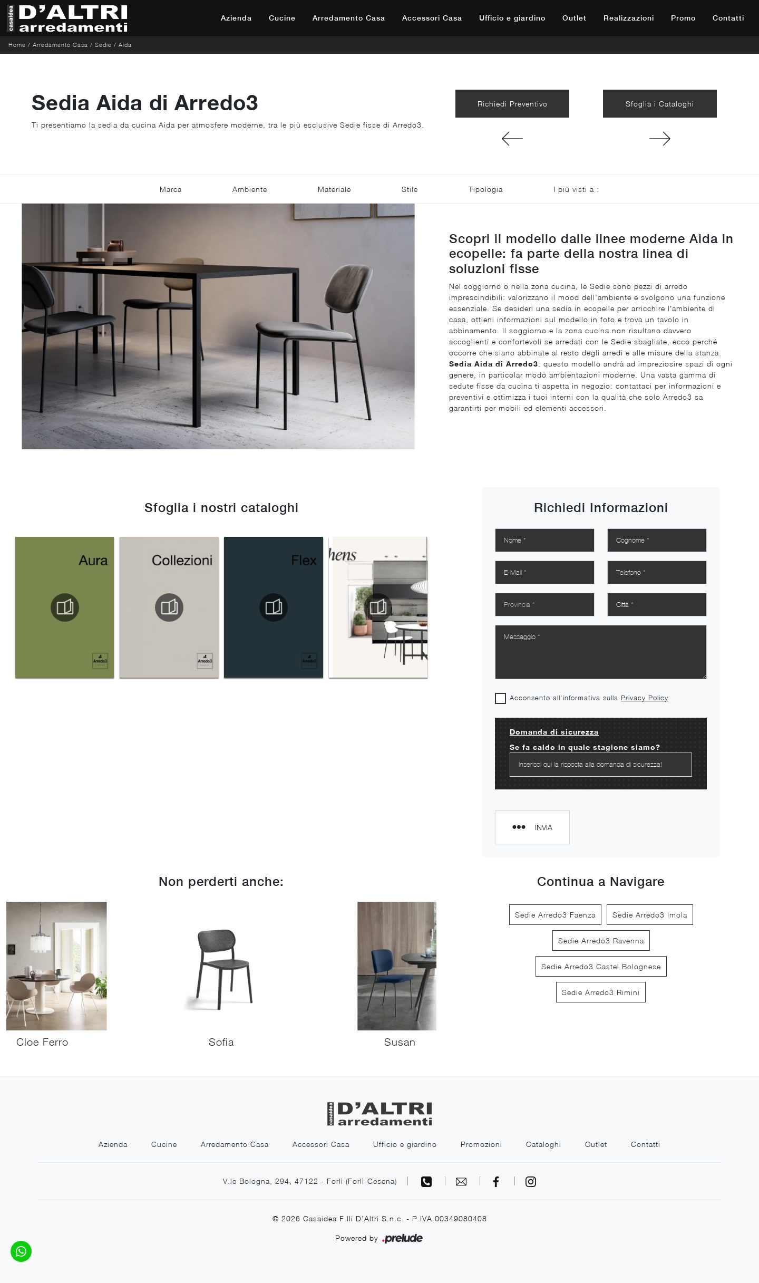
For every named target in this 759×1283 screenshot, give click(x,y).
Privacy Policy (644, 697)
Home (17, 44)
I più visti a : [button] (576, 189)
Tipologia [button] (486, 189)
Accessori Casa (432, 18)
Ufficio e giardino (512, 18)
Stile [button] (410, 189)
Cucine (282, 18)
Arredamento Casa (349, 18)
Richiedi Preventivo (513, 103)
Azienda (236, 18)
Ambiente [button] (249, 189)
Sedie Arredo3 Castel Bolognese (601, 966)
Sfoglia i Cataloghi (660, 103)
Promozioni (481, 1144)
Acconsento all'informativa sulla (589, 697)
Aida (125, 44)
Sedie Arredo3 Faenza (555, 914)
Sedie (103, 44)
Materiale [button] (334, 189)
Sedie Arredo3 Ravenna (601, 940)
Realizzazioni (629, 18)
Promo (683, 18)
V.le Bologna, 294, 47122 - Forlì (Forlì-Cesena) (310, 1180)
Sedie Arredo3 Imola (649, 914)
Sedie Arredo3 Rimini (601, 992)
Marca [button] (171, 189)
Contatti (728, 18)
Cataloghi (543, 1144)
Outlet (574, 18)
